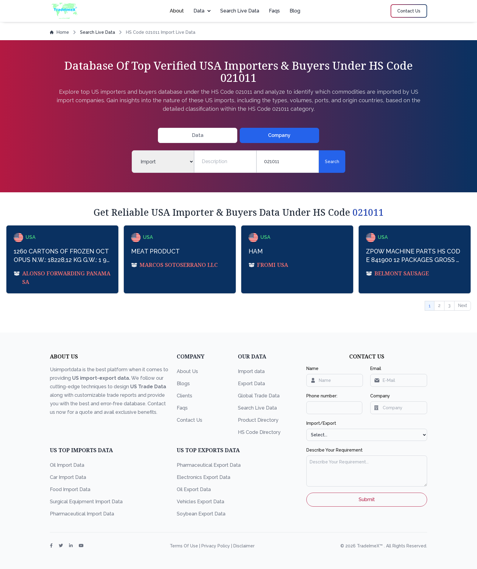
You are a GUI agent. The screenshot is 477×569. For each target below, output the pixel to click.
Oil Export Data (194, 489)
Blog (295, 11)
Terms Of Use (184, 545)
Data (202, 11)
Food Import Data (70, 489)
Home (59, 32)
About (177, 11)
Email (375, 368)
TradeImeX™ (370, 545)
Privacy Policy (216, 545)
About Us (187, 371)
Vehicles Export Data (200, 501)
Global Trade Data (259, 396)
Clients (184, 396)
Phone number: (321, 395)
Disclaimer (244, 545)
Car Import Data (68, 477)
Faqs (274, 11)
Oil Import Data (67, 465)
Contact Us (189, 420)
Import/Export (321, 423)
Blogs (183, 383)
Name (312, 368)
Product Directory (258, 420)
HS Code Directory (259, 432)
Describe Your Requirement (334, 450)
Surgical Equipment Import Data (86, 501)
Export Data (251, 383)
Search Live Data (239, 11)
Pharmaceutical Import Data (82, 514)
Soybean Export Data (201, 514)
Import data (251, 371)
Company (380, 395)
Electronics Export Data (203, 477)
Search (332, 161)
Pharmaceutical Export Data (209, 465)
